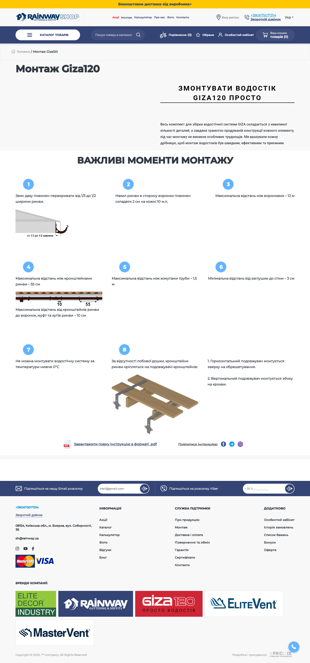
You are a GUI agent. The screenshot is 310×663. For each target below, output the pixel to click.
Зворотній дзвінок (29, 515)
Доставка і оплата (189, 535)
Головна (23, 52)
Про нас (159, 17)
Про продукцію (187, 520)
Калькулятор (143, 17)
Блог (103, 557)
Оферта (270, 550)
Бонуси (270, 542)
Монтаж (126, 17)
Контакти (182, 17)
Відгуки (105, 550)
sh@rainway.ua (27, 538)
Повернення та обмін (192, 542)
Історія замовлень (278, 527)
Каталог (105, 527)
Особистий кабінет (236, 35)
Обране (205, 35)
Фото (170, 17)
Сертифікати (185, 557)
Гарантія (182, 550)
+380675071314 (263, 15)
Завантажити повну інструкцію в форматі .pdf (115, 444)
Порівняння (176, 35)
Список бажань (276, 535)
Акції (115, 17)
